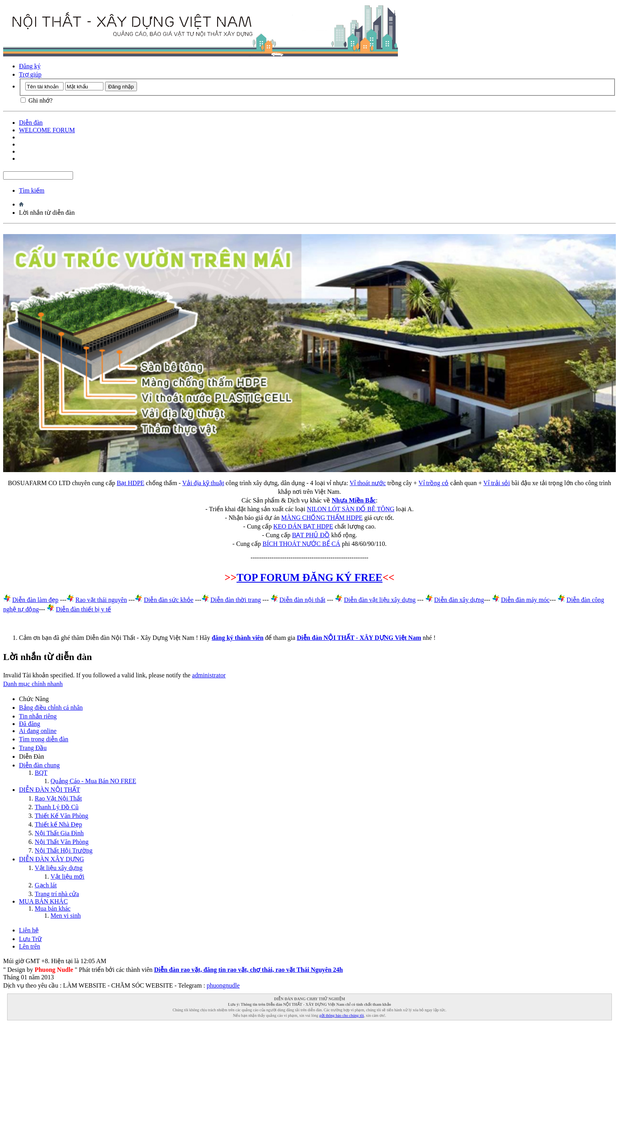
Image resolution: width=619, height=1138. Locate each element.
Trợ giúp (30, 74)
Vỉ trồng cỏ (433, 483)
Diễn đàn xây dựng (459, 599)
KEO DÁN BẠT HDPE (303, 526)
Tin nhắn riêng (38, 716)
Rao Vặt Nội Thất (58, 798)
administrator (208, 675)
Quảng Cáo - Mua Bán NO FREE (93, 781)
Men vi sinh (66, 915)
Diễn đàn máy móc (525, 599)
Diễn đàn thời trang (235, 599)
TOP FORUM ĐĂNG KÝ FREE (309, 577)
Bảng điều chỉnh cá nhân (51, 707)
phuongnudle (223, 985)
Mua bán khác (53, 908)
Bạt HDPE (130, 483)
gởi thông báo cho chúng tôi (341, 1015)
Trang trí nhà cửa (57, 894)
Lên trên (29, 946)
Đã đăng (29, 723)
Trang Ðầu (33, 747)
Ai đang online (37, 730)
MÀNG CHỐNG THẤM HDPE (321, 517)
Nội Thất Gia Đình (59, 833)
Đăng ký (30, 66)
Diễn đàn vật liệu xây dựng (380, 599)
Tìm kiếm (32, 190)
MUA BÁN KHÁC (43, 901)
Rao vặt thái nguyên (101, 599)
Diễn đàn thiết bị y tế (83, 609)
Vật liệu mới (67, 876)
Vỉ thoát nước (368, 483)
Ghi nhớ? (37, 100)
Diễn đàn (31, 122)
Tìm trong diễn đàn (43, 739)
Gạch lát (46, 885)
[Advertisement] (240, 1079)
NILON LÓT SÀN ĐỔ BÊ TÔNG (350, 509)
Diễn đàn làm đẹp (35, 599)
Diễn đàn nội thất (302, 599)
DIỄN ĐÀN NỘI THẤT (49, 789)
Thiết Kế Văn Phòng (61, 815)
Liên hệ (29, 930)
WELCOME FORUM (47, 130)
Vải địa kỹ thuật (203, 483)
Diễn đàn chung (39, 765)
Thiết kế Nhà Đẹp (58, 824)
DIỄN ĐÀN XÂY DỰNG (51, 859)
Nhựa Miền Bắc (354, 500)
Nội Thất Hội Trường (63, 850)
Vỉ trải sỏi (496, 483)
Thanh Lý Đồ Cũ (57, 807)
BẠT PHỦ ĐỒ (311, 535)
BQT (41, 772)
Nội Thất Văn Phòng (61, 841)
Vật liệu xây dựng (59, 867)
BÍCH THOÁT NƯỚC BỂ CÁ (301, 543)
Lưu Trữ (30, 939)
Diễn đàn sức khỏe (168, 599)
